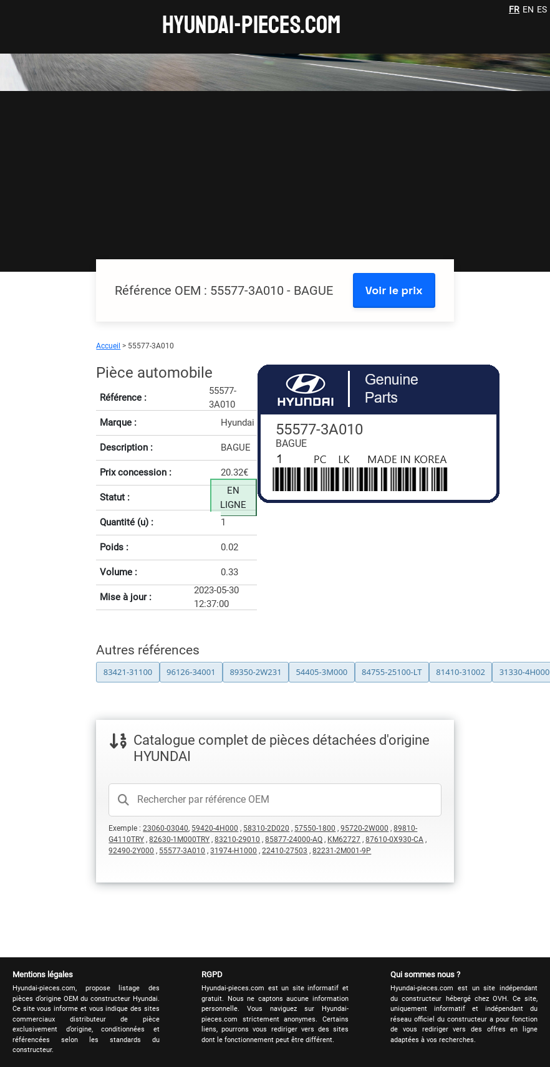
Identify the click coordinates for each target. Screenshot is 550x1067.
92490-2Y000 (131, 850)
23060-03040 (165, 828)
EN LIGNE (233, 497)
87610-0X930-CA (394, 839)
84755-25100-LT (392, 671)
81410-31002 (460, 671)
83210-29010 (237, 839)
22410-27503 (284, 850)
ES (542, 9)
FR (514, 9)
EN (528, 9)
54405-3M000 (321, 671)
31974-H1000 (233, 850)
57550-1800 (314, 828)
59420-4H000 (214, 828)
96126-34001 (191, 671)
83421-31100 (128, 671)
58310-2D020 (266, 828)
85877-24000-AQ (293, 839)
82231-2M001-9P (341, 850)
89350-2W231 (255, 671)
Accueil (108, 346)
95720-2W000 (364, 828)
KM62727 (343, 839)
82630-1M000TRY (179, 839)
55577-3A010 (182, 850)
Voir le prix (394, 290)
